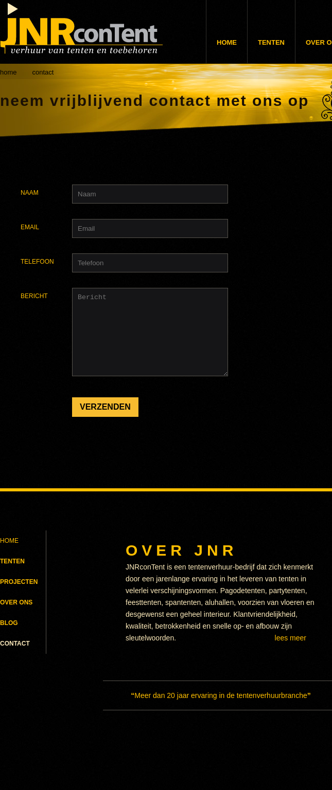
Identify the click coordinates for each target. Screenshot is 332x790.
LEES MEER (290, 643)
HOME (9, 546)
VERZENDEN (105, 422)
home (8, 72)
